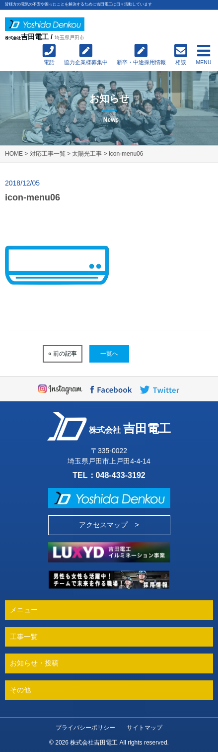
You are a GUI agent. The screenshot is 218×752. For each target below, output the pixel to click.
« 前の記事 (62, 353)
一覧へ (109, 353)
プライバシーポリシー (85, 727)
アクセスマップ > (109, 525)
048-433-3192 (120, 474)
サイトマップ (144, 727)
